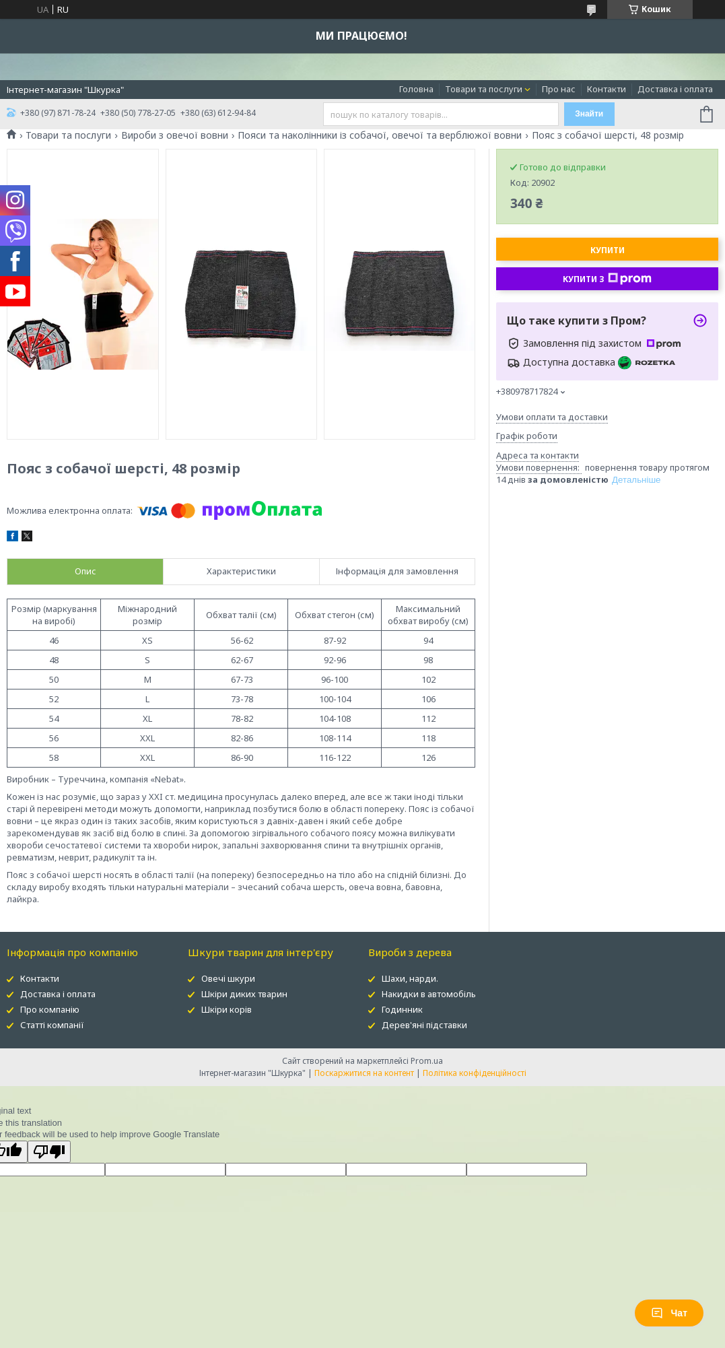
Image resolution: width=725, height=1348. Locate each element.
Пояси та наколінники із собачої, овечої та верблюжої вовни (380, 135)
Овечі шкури (228, 978)
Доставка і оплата (675, 89)
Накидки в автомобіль (429, 994)
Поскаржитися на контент (364, 1073)
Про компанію (49, 1009)
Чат (669, 1313)
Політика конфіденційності (474, 1073)
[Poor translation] (49, 1152)
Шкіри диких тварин (244, 994)
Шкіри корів (226, 1009)
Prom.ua (427, 1061)
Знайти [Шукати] (589, 114)
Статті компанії (52, 1025)
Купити (607, 250)
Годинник (402, 1009)
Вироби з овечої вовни (174, 135)
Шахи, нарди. (410, 978)
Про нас (559, 89)
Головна (416, 89)
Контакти (606, 89)
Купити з (607, 279)
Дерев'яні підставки (424, 1025)
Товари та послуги (483, 89)
